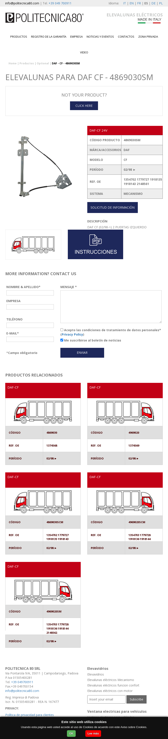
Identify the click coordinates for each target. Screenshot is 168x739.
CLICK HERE (84, 106)
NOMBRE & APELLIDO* (23, 287)
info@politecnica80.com (22, 3)
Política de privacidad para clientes (29, 715)
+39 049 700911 (60, 3)
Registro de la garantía (48, 37)
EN (132, 3)
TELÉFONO (14, 319)
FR (139, 3)
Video (84, 52)
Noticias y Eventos (100, 37)
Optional (43, 63)
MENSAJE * (68, 287)
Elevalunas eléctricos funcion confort (113, 685)
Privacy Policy (72, 334)
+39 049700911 (22, 682)
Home (13, 63)
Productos (18, 37)
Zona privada (148, 37)
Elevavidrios (95, 674)
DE (153, 3)
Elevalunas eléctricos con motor (110, 691)
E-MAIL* (12, 333)
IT (124, 3)
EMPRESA (76, 37)
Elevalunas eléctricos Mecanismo (110, 680)
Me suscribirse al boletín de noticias (90, 340)
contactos (126, 37)
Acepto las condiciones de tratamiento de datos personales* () (110, 332)
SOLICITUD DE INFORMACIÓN (113, 207)
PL (161, 3)
